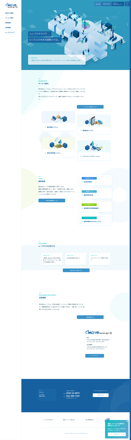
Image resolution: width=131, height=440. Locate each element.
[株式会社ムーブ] (12, 6)
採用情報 (8, 27)
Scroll (127, 24)
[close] (127, 421)
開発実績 (8, 23)
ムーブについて (10, 32)
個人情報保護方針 (90, 420)
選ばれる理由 (9, 13)
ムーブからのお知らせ (48, 420)
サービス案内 (9, 18)
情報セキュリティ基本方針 (69, 420)
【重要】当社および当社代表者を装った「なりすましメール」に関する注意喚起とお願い (56, 60)
